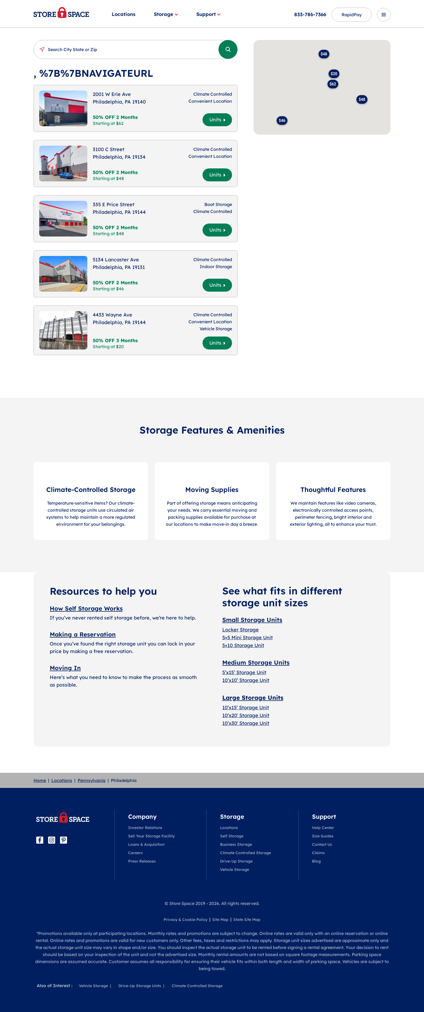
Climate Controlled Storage (245, 852)
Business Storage (236, 844)
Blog (316, 861)
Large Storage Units (253, 697)
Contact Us (322, 844)
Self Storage (231, 836)
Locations (123, 14)
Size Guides (322, 836)
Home (40, 780)
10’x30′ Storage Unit (245, 723)
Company (142, 816)
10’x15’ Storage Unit (245, 707)
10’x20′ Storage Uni (244, 715)
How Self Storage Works (86, 608)
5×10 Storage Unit (243, 645)
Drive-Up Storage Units (139, 985)
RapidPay (352, 14)
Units (217, 119)
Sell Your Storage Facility (151, 836)
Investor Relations (145, 827)
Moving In (65, 668)
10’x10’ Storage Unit (245, 680)
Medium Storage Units (256, 662)
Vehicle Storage (234, 869)
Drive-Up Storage (236, 861)
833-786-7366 (310, 14)
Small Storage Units (252, 620)
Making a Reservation (83, 634)
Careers (135, 852)
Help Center (323, 827)
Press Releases (142, 861)
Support (208, 14)
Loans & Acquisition (146, 844)
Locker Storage (240, 630)
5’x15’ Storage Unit (244, 672)
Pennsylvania (91, 780)
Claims (318, 852)
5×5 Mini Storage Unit (247, 637)
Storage (166, 14)
